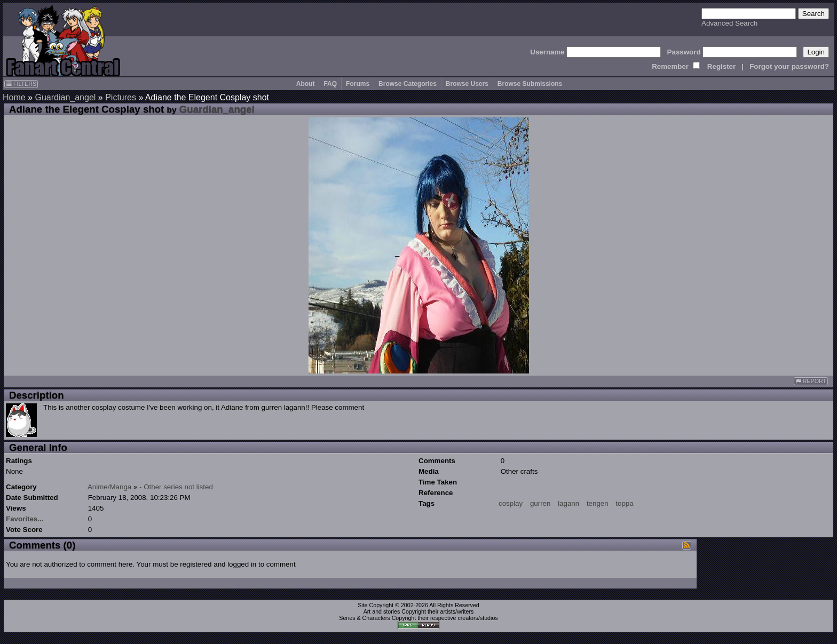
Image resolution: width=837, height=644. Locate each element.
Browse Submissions (530, 84)
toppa (624, 503)
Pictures (120, 97)
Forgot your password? (789, 66)
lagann (568, 503)
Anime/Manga (109, 487)
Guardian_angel (65, 97)
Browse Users (467, 84)
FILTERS (21, 84)
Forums (357, 84)
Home (14, 97)
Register (721, 66)
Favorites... (24, 519)
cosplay (511, 503)
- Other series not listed (176, 487)
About (305, 84)
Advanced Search (729, 23)
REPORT (810, 381)
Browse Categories (407, 84)
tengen (598, 503)
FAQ (330, 84)
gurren (540, 503)
